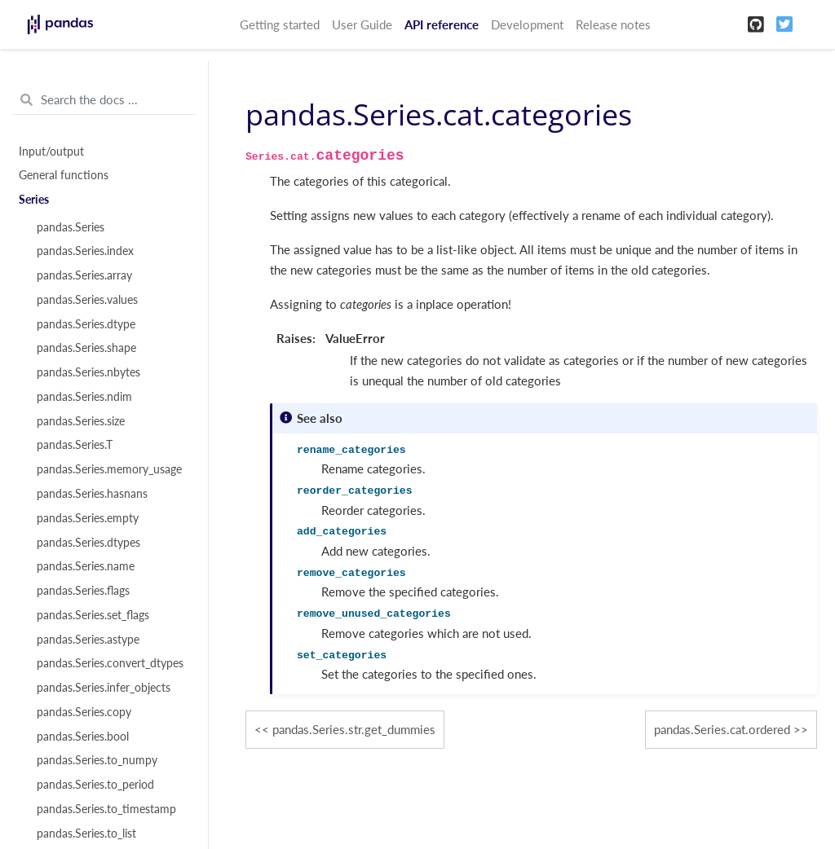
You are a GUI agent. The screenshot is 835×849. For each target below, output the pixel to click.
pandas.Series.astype (88, 639)
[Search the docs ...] (104, 100)
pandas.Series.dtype (86, 324)
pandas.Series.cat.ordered (722, 729)
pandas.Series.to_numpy (97, 760)
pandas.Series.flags (83, 590)
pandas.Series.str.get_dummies (353, 729)
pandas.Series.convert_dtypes (110, 663)
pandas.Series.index (85, 250)
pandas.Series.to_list (86, 833)
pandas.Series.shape (86, 347)
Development (527, 24)
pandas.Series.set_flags (93, 615)
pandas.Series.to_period (95, 784)
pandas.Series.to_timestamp (106, 809)
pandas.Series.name (86, 566)
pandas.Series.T (75, 444)
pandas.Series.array (84, 275)
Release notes (613, 24)
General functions (63, 175)
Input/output (51, 151)
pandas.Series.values (87, 299)
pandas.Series (70, 227)
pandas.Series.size (81, 421)
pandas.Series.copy (84, 712)
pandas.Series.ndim (84, 396)
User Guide (362, 24)
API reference (441, 24)
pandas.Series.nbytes (88, 372)
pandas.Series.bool (83, 736)
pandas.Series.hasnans (92, 493)
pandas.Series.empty (88, 518)
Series (34, 199)
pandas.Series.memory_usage (109, 469)
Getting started (280, 24)
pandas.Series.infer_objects (103, 687)
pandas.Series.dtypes (88, 542)
